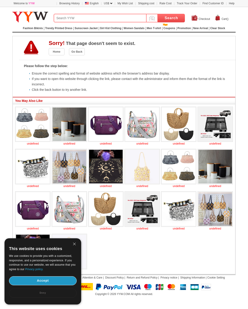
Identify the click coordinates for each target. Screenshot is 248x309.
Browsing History (69, 3)
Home (56, 51)
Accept (43, 280)
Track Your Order (187, 3)
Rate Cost (166, 3)
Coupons (169, 28)
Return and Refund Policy (142, 277)
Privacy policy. (34, 269)
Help (231, 3)
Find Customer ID (213, 3)
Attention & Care (92, 277)
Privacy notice (169, 277)
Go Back (77, 51)
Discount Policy (114, 277)
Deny (43, 293)
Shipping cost (146, 3)
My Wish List (125, 3)
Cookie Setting (216, 277)
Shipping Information (192, 277)
